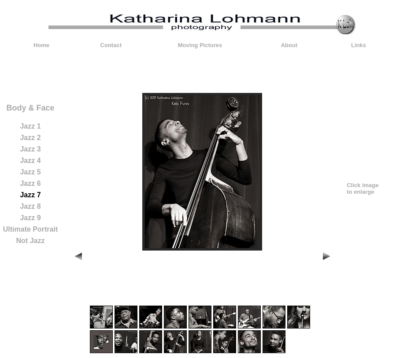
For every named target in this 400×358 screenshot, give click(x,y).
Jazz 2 (30, 137)
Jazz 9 (30, 217)
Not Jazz (30, 240)
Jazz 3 (30, 149)
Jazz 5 (30, 172)
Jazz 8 (30, 206)
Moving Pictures (200, 45)
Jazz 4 (30, 160)
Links (358, 45)
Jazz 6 (30, 183)
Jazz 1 (30, 126)
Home (41, 45)
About (289, 45)
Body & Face (30, 107)
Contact (111, 45)
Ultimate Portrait (30, 229)
